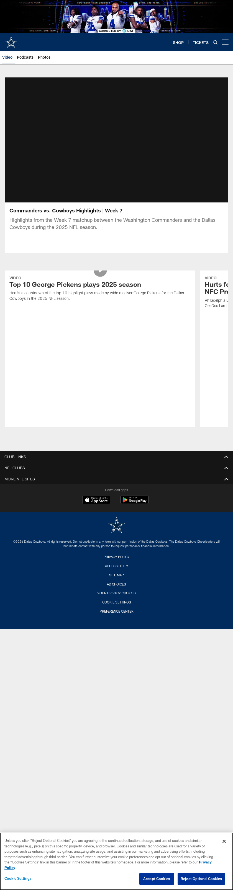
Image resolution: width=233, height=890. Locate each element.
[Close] (224, 841)
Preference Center (117, 561)
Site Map (116, 525)
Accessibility (116, 515)
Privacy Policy (117, 506)
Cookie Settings (116, 552)
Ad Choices (116, 534)
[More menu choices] (225, 42)
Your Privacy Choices (116, 543)
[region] (116, 861)
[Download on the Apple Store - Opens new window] (96, 450)
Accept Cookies (156, 878)
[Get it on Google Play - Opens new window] (134, 452)
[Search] (215, 42)
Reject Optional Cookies (201, 878)
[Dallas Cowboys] (117, 475)
